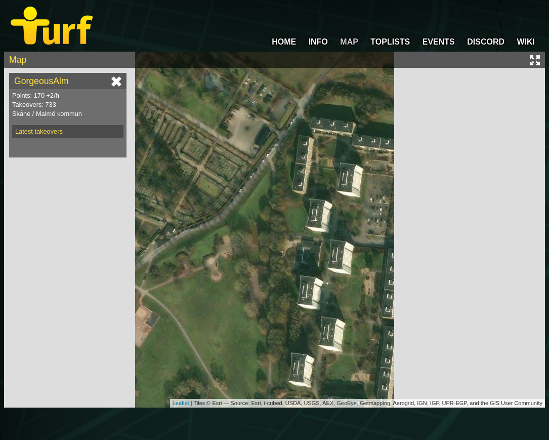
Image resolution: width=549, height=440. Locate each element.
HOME (284, 41)
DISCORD (485, 41)
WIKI (526, 41)
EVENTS (439, 41)
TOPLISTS (390, 41)
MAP (349, 41)
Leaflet (181, 403)
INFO (318, 41)
